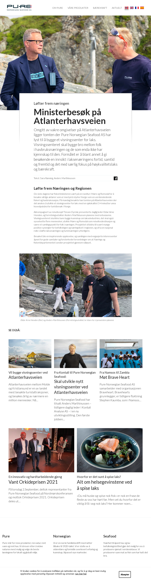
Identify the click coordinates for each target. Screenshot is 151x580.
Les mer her (81, 573)
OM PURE (57, 7)
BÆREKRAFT (100, 7)
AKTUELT (117, 7)
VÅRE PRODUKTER (78, 7)
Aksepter (125, 574)
